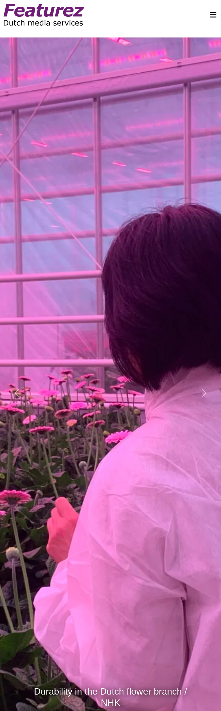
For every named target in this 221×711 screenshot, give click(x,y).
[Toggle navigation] (211, 14)
